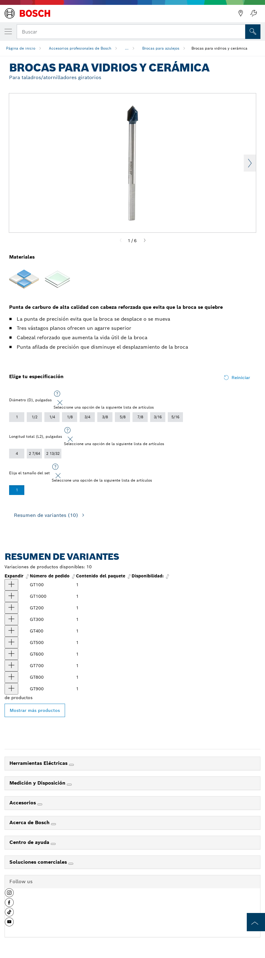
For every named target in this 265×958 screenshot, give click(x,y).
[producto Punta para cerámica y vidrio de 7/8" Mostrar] (11, 689)
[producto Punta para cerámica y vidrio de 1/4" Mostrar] (11, 619)
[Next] (145, 240)
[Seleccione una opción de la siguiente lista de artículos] (57, 394)
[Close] (60, 402)
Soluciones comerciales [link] (38, 862)
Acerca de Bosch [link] (30, 822)
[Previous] (121, 240)
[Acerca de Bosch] (53, 824)
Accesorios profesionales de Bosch (80, 48)
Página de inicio (20, 48)
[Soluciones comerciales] (70, 864)
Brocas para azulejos (160, 48)
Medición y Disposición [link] (38, 783)
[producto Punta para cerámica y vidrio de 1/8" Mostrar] (11, 584)
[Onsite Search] (252, 31)
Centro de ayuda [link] (30, 842)
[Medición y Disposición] (69, 785)
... (127, 48)
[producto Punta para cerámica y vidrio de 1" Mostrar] (11, 596)
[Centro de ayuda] (53, 844)
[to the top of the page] (256, 922)
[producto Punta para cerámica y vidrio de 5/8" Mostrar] (11, 665)
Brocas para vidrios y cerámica (219, 48)
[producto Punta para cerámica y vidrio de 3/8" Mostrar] (11, 642)
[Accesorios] (39, 804)
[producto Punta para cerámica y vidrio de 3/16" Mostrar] (11, 608)
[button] (9, 895)
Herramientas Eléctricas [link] (39, 763)
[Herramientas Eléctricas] (71, 765)
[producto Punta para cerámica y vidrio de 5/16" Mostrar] (11, 631)
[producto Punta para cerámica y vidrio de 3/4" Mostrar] (11, 677)
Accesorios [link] (23, 802)
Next (250, 163)
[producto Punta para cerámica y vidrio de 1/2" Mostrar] (11, 654)
